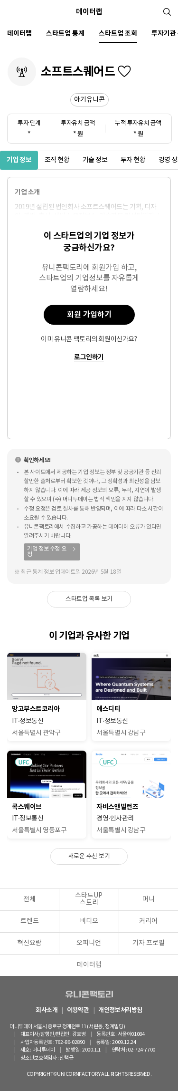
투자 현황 (133, 160)
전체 (29, 899)
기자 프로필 (148, 943)
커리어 (148, 921)
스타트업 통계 (65, 33)
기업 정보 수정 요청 (46, 552)
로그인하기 (89, 357)
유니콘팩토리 (89, 994)
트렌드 (29, 921)
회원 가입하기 (89, 314)
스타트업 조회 (118, 33)
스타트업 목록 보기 (89, 599)
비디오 (89, 921)
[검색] (167, 12)
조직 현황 (57, 160)
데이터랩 (89, 12)
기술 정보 (95, 160)
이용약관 (78, 1010)
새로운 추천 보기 (89, 856)
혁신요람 (29, 943)
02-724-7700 (141, 1050)
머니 (148, 899)
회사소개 (46, 1010)
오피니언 (88, 943)
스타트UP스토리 (89, 899)
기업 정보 (19, 160)
